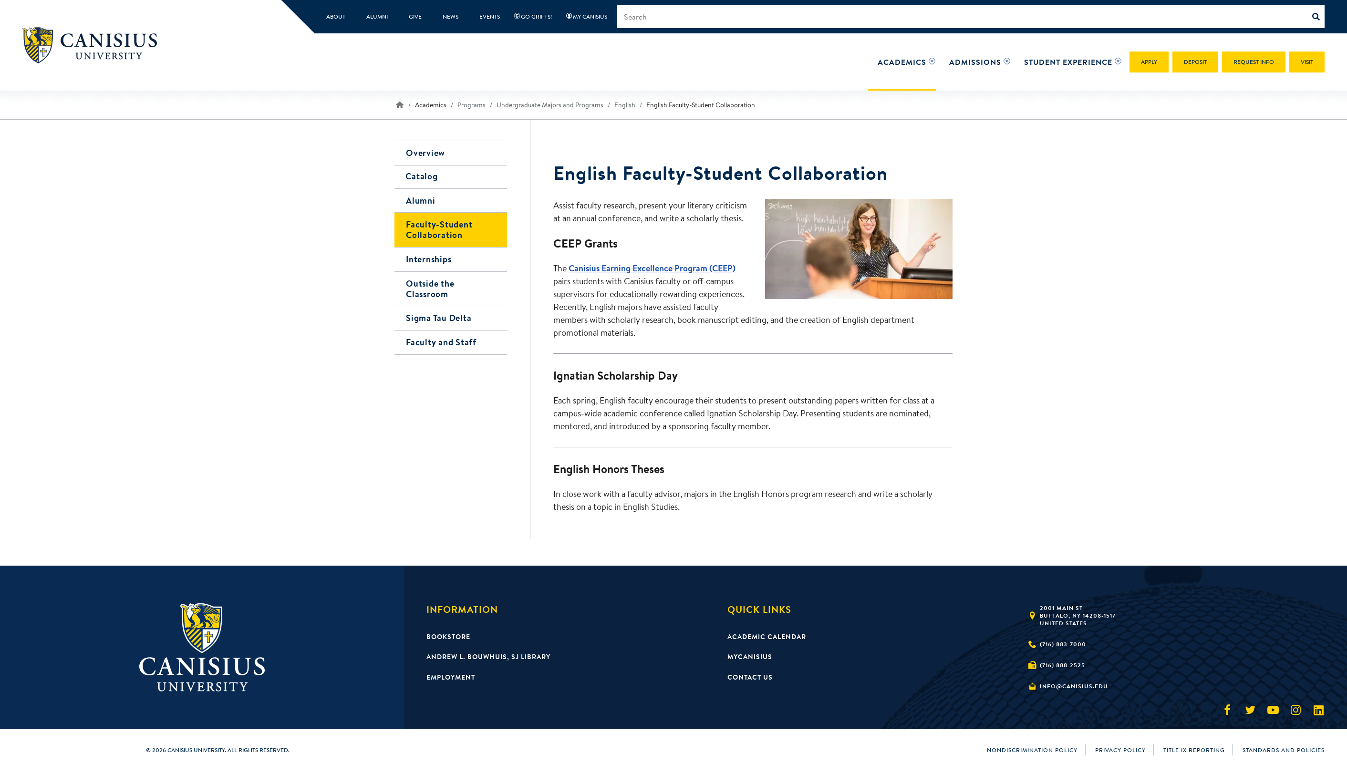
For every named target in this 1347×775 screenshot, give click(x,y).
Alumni (420, 201)
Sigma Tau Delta (438, 316)
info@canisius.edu (1074, 686)
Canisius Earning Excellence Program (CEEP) (652, 268)
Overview (425, 153)
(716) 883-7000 (1063, 644)
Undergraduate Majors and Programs (550, 105)
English (624, 105)
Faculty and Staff (441, 340)
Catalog (422, 177)
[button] (902, 62)
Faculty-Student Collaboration (439, 229)
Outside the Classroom (430, 287)
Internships (428, 258)
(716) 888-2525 (1062, 665)
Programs (471, 105)
